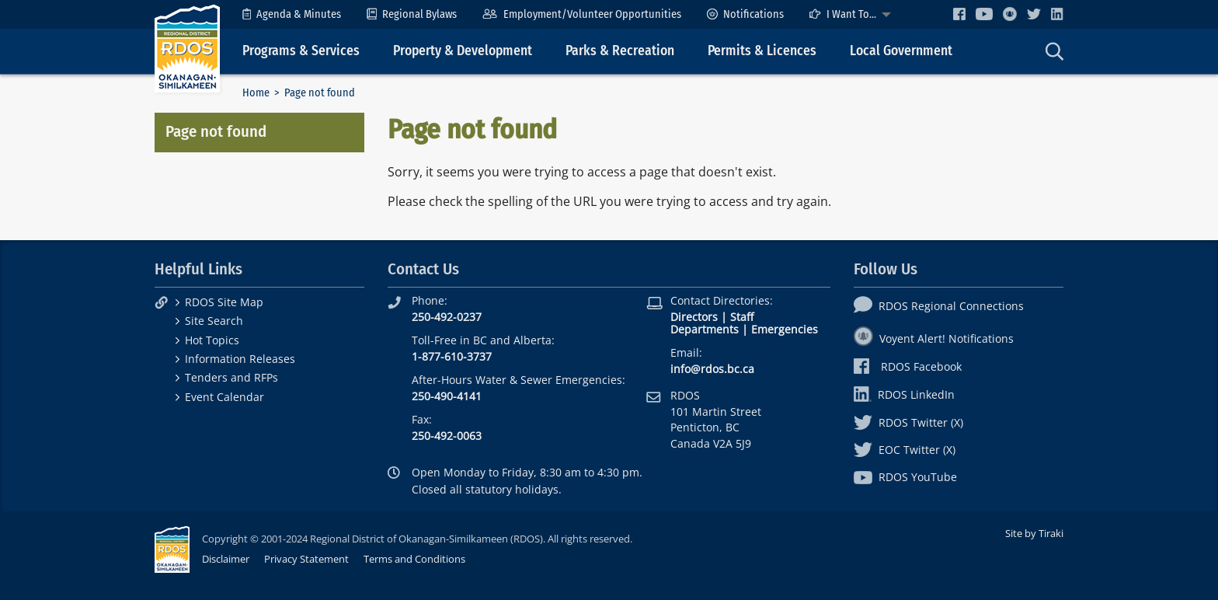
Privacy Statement (306, 559)
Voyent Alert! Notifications (934, 338)
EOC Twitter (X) (904, 449)
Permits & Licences (762, 51)
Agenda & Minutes (291, 14)
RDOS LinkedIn (904, 394)
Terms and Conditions (414, 559)
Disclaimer (225, 559)
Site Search (214, 320)
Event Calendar (224, 396)
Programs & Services (301, 51)
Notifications (745, 14)
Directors (694, 316)
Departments (704, 329)
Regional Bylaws (412, 14)
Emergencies (784, 329)
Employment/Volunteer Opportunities (581, 14)
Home (256, 92)
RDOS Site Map (224, 302)
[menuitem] (292, 14)
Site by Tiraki (1034, 533)
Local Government (901, 51)
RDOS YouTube (905, 476)
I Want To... (842, 14)
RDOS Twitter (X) (908, 422)
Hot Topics (212, 340)
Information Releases (240, 358)
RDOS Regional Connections (939, 305)
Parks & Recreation (620, 51)
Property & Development (462, 51)
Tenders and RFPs (231, 377)
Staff (741, 316)
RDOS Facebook (908, 366)
